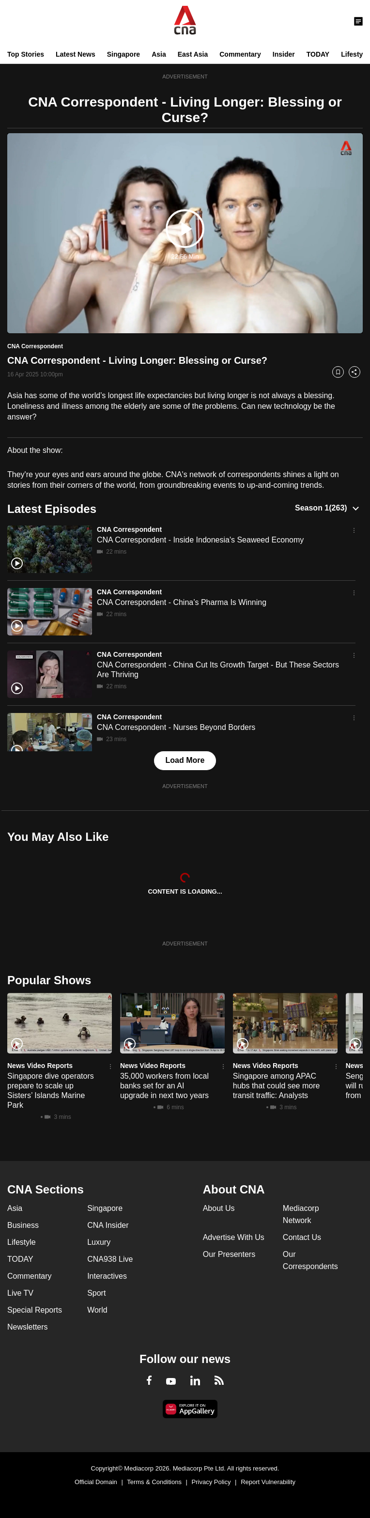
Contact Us (302, 1237)
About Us (219, 1208)
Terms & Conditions (154, 1482)
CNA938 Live (110, 1259)
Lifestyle (355, 54)
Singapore (123, 54)
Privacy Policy (211, 1482)
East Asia (193, 54)
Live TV (20, 1293)
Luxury (98, 1242)
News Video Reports (40, 1065)
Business (23, 1225)
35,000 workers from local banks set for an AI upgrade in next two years (164, 1086)
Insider (284, 54)
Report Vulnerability (268, 1482)
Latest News (75, 54)
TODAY (318, 54)
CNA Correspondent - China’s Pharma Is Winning (181, 602)
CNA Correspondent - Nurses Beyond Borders (176, 727)
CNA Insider (107, 1225)
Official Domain (96, 1482)
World (97, 1310)
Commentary (240, 54)
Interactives (107, 1276)
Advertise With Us (233, 1237)
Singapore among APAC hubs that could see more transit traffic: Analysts (276, 1086)
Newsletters (27, 1327)
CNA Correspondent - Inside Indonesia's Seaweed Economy (200, 540)
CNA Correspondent (129, 529)
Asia (159, 54)
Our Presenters (229, 1254)
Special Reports (34, 1310)
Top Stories (25, 54)
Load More (185, 760)
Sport (96, 1293)
